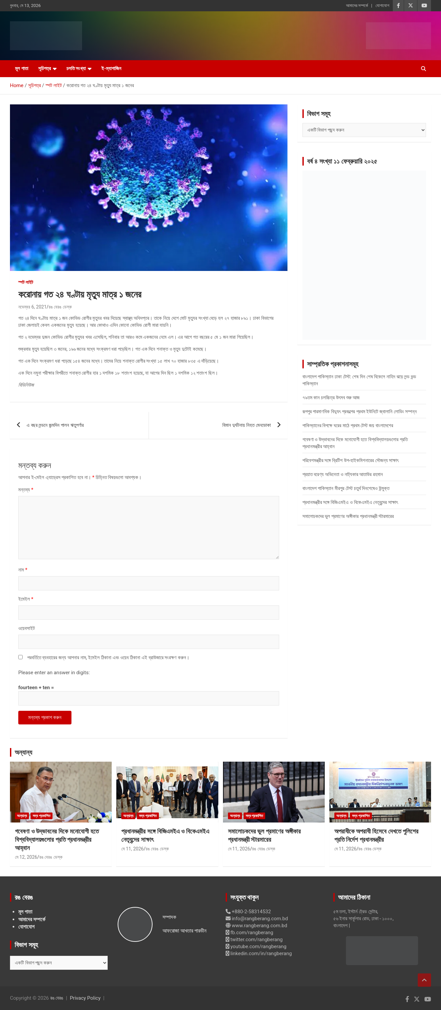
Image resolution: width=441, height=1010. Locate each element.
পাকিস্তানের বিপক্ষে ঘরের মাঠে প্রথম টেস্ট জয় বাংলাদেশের (347, 426)
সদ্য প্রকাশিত (42, 816)
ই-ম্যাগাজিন (111, 68)
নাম (22, 570)
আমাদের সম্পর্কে (357, 5)
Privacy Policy (85, 998)
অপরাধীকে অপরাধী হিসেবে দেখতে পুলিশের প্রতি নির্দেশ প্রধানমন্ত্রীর (376, 835)
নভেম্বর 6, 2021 (32, 307)
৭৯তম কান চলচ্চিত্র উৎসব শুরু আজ (331, 398)
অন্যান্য (23, 752)
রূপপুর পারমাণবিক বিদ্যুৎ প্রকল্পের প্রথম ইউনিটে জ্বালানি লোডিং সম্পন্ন (359, 412)
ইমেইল (25, 599)
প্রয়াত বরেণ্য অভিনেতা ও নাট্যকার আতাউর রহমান (342, 474)
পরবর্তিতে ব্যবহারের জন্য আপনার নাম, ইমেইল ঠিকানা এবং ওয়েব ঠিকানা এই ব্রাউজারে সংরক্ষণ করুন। (108, 658)
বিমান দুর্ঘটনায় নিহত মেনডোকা (246, 425)
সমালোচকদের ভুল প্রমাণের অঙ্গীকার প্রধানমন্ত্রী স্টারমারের (348, 516)
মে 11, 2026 (132, 848)
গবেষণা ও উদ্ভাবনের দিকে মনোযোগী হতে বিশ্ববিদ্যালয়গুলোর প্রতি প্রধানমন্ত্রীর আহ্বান (57, 839)
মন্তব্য (25, 490)
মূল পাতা (21, 68)
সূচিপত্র (44, 68)
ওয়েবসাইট (26, 628)
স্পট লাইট (25, 282)
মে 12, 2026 (26, 857)
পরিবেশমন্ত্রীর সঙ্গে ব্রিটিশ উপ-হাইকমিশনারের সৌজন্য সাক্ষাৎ (350, 460)
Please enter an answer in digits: (54, 673)
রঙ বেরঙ (56, 998)
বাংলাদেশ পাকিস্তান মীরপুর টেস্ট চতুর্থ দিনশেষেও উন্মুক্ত (345, 488)
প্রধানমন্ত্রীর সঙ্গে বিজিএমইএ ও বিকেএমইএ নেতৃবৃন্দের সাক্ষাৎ (350, 502)
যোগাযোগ (382, 5)
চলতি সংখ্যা (76, 68)
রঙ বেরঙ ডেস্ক (60, 307)
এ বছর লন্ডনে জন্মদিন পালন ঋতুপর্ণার (55, 425)
